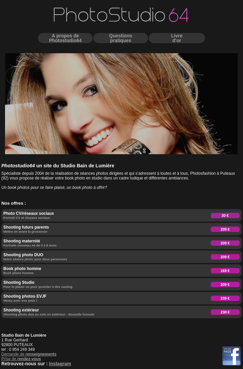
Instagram (60, 363)
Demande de (28, 354)
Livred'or (176, 38)
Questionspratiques (120, 38)
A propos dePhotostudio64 (65, 38)
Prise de (21, 359)
